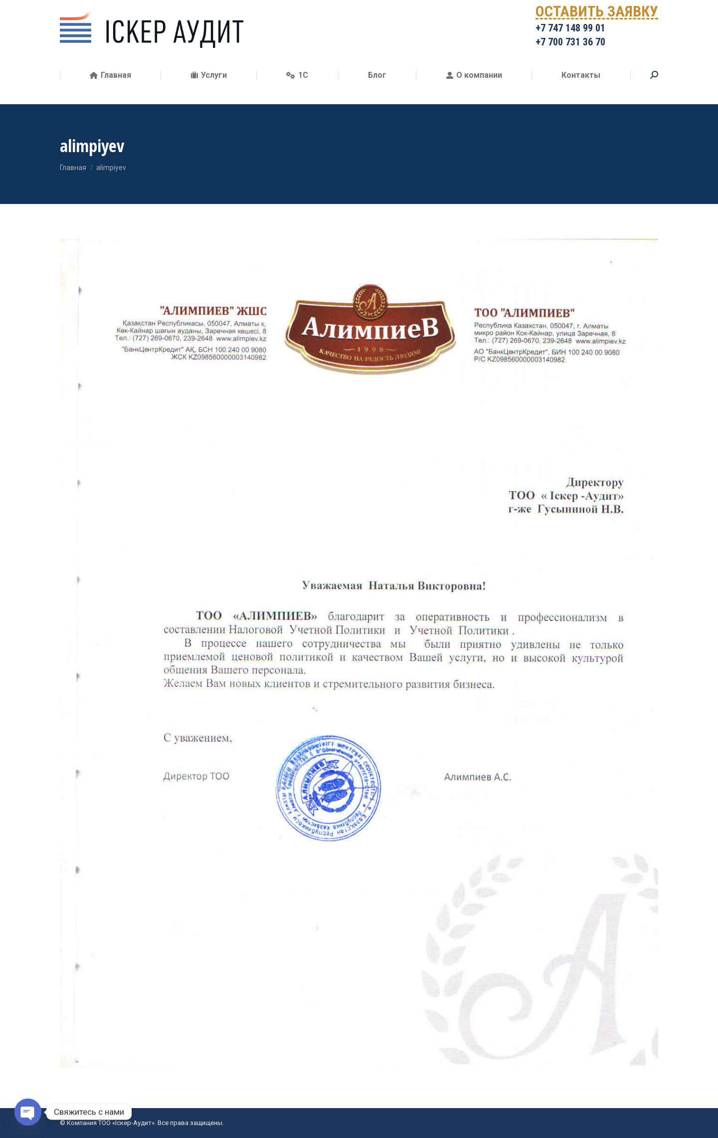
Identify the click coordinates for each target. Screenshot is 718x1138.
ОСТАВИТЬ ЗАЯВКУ (597, 27)
